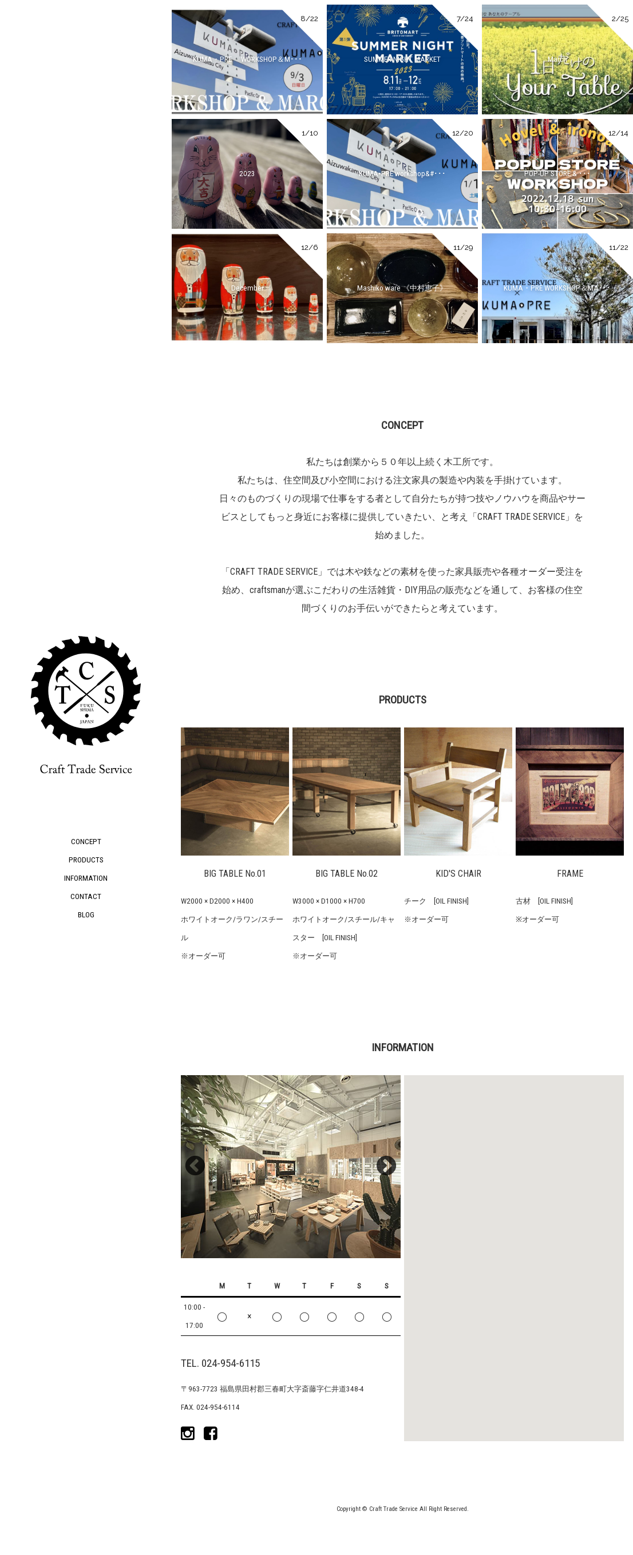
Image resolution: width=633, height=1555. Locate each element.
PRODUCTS (86, 860)
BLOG (86, 914)
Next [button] (386, 1166)
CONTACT (85, 896)
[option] (290, 1166)
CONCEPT (86, 841)
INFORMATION (86, 878)
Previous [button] (195, 1166)
